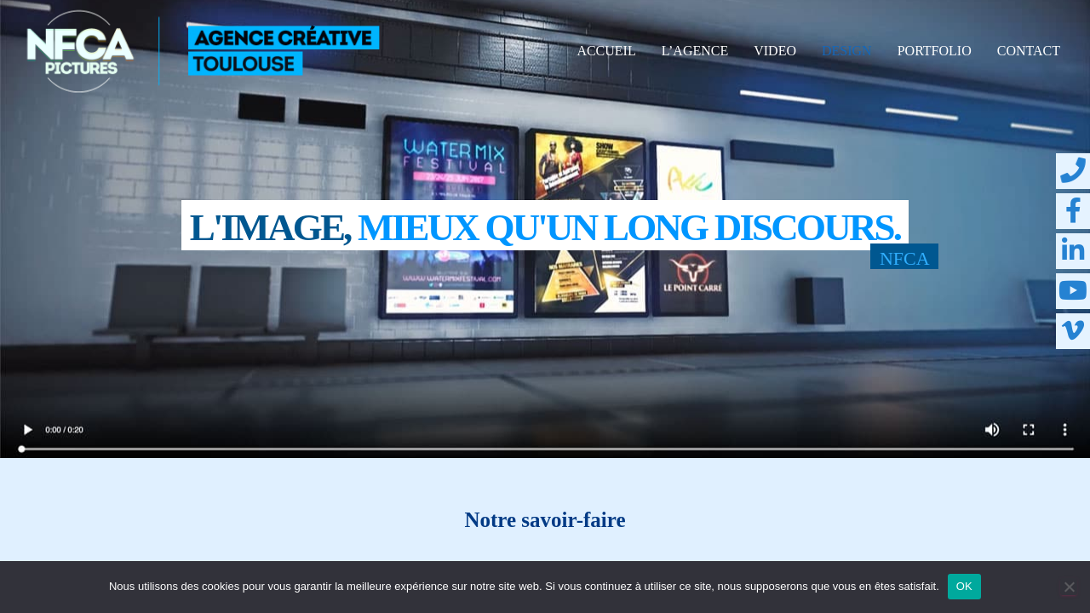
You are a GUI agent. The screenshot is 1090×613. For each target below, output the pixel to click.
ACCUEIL (606, 50)
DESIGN (847, 50)
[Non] (1068, 586)
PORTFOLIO (935, 50)
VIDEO (775, 50)
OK (964, 586)
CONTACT (1028, 50)
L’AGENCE (695, 50)
